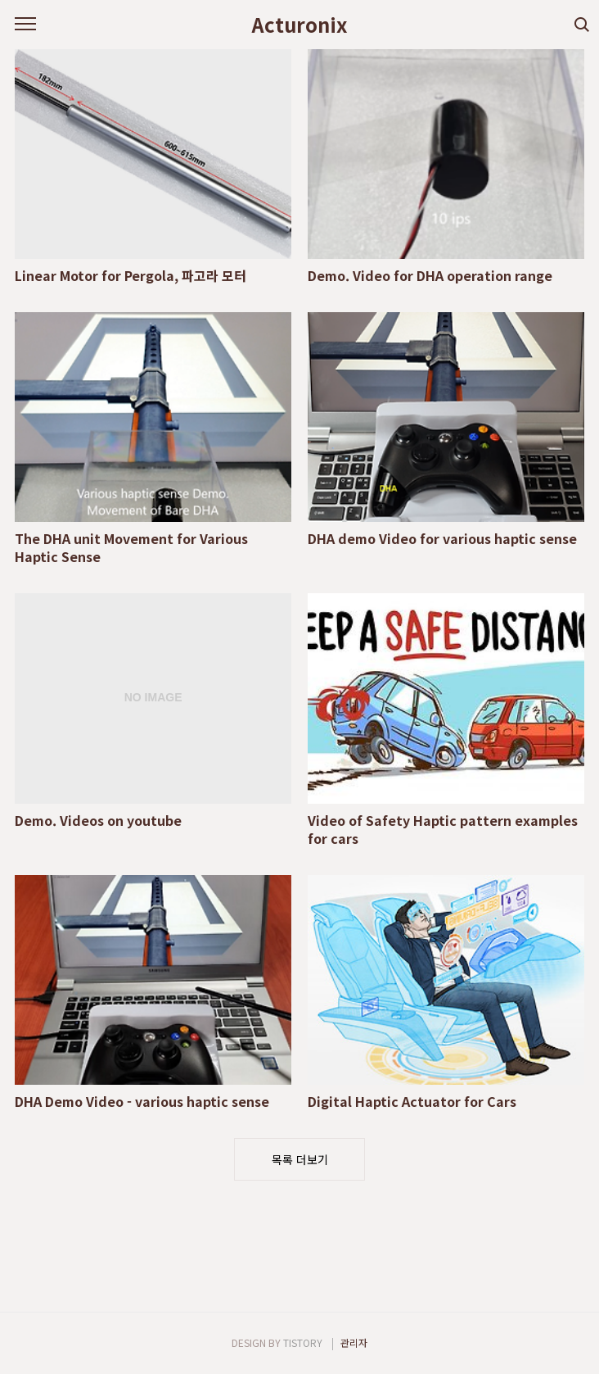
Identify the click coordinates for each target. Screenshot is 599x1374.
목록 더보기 (300, 1159)
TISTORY (302, 1342)
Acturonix (299, 24)
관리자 (353, 1342)
